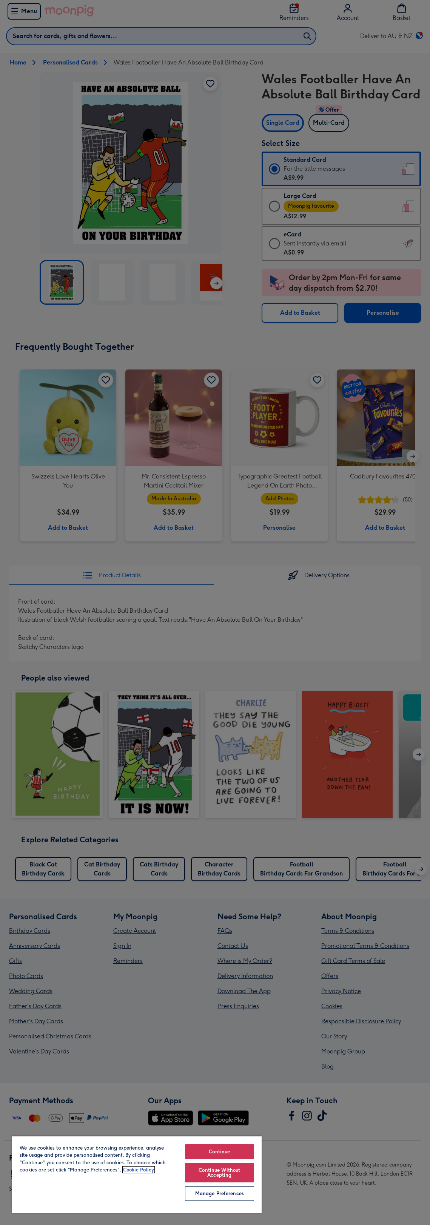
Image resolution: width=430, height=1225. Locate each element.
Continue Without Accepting (219, 1172)
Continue (219, 1151)
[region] (137, 1174)
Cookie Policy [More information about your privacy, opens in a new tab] (138, 1170)
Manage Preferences (219, 1193)
